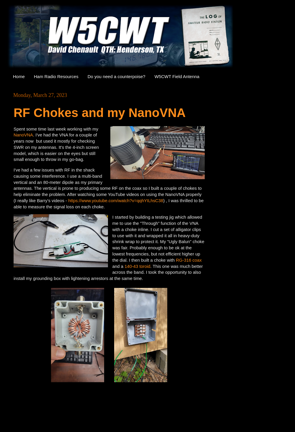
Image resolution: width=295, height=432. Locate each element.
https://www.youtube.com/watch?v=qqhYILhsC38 (115, 200)
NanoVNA (23, 135)
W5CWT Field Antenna (177, 76)
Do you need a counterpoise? (116, 76)
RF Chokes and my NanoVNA (100, 113)
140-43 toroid (137, 266)
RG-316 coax (188, 260)
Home (19, 76)
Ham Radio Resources (56, 76)
